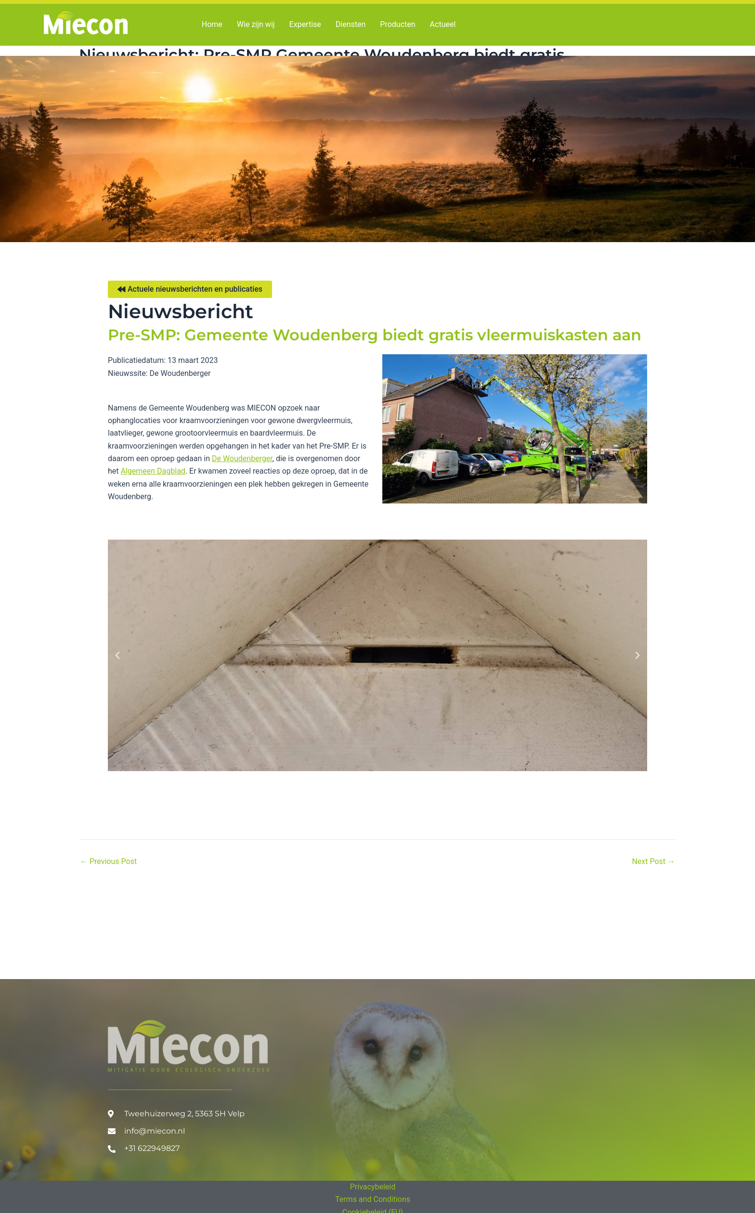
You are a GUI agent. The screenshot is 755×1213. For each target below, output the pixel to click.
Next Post (653, 861)
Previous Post (108, 861)
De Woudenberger (242, 458)
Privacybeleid (372, 1186)
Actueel (443, 24)
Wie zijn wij (256, 24)
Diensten (351, 24)
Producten (397, 24)
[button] (117, 655)
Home (212, 24)
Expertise (305, 24)
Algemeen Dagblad (153, 471)
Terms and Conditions (372, 1199)
